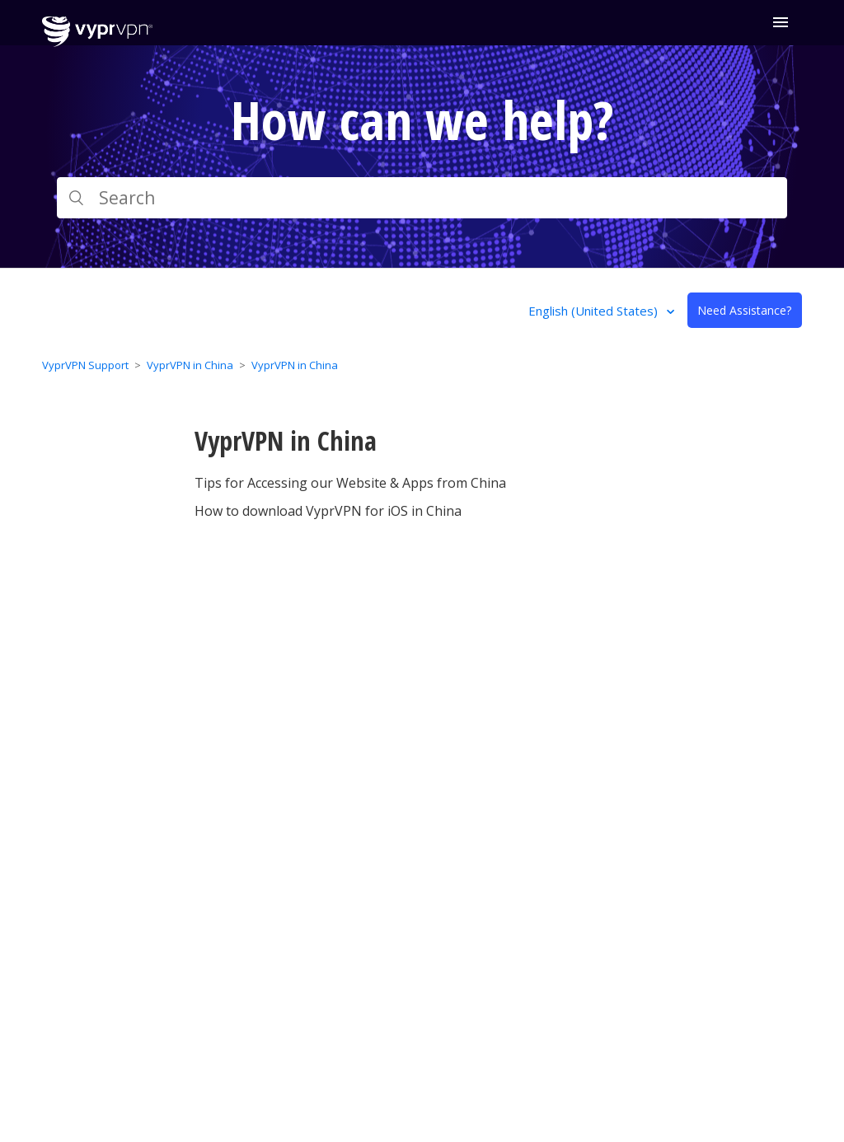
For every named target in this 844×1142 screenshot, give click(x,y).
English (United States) (594, 310)
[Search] (422, 197)
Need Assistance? (744, 310)
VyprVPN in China (190, 365)
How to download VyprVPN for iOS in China (328, 511)
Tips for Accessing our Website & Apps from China (350, 483)
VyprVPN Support (85, 365)
